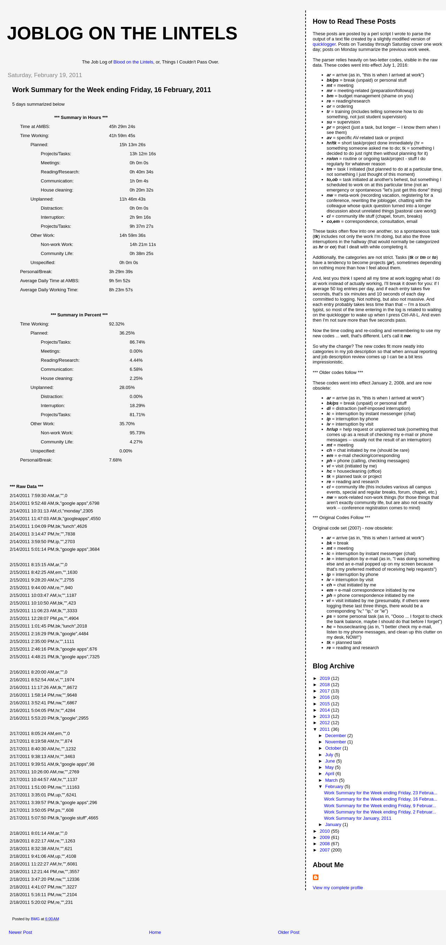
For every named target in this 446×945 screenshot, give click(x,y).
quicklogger (324, 44)
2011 (325, 729)
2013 (325, 716)
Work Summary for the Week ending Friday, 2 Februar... (380, 812)
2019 (325, 678)
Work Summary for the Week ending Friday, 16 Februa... (380, 799)
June (330, 761)
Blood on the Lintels (133, 62)
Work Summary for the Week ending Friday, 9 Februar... (380, 805)
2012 (325, 722)
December (336, 735)
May (330, 767)
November (336, 741)
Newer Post (20, 932)
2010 (325, 831)
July (329, 754)
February (335, 786)
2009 (325, 837)
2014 (325, 710)
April (330, 773)
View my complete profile (338, 887)
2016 (325, 697)
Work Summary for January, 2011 (357, 818)
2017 (325, 690)
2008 (325, 843)
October (334, 748)
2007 (325, 850)
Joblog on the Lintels (122, 33)
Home (155, 932)
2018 (325, 684)
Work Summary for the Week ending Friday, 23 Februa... (380, 792)
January (334, 824)
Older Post (288, 932)
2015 (325, 703)
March (332, 780)
